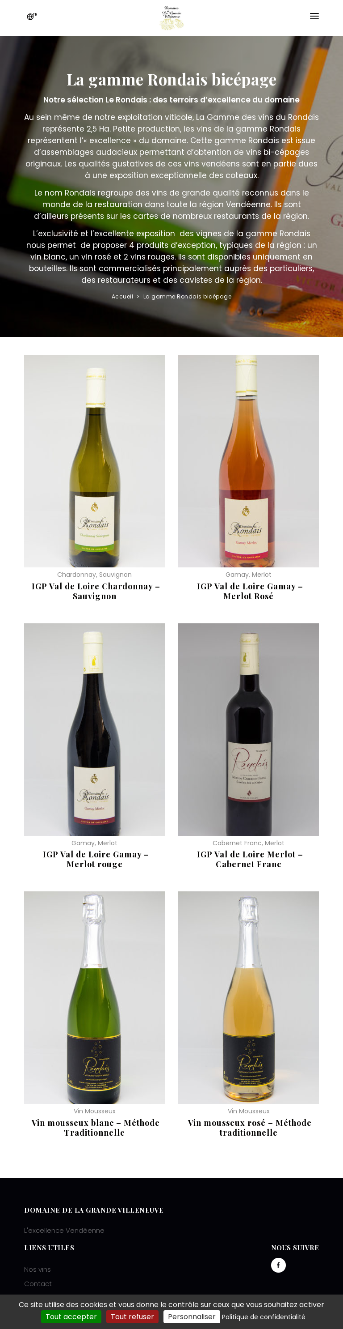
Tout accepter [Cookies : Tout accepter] (71, 1317)
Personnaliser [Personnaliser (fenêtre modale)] (192, 1317)
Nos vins (37, 1269)
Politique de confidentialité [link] (263, 1316)
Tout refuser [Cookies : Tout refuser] (132, 1317)
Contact (38, 1283)
